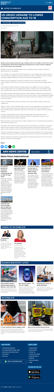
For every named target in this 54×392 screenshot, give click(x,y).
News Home (6, 22)
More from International (18, 22)
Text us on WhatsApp (13, 361)
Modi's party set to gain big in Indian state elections (20, 165)
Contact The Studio (34, 354)
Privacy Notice (33, 350)
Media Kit (31, 358)
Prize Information (34, 360)
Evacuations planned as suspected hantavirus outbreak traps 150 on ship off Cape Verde (7, 168)
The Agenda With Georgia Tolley (11, 350)
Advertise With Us (34, 356)
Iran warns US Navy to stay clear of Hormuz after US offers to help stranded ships (34, 166)
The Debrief (5, 354)
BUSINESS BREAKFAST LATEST (15, 263)
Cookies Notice (33, 348)
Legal (30, 362)
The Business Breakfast (8, 348)
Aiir (10, 387)
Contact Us (32, 352)
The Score (5, 356)
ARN (5, 387)
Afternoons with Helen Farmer (10, 352)
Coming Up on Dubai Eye (13, 227)
